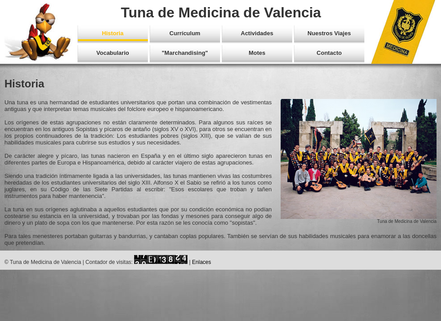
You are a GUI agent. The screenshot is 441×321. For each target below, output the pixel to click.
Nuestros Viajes (329, 33)
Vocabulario (112, 52)
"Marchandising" (185, 52)
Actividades (257, 33)
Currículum (184, 33)
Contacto (329, 52)
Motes (257, 52)
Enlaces (201, 262)
